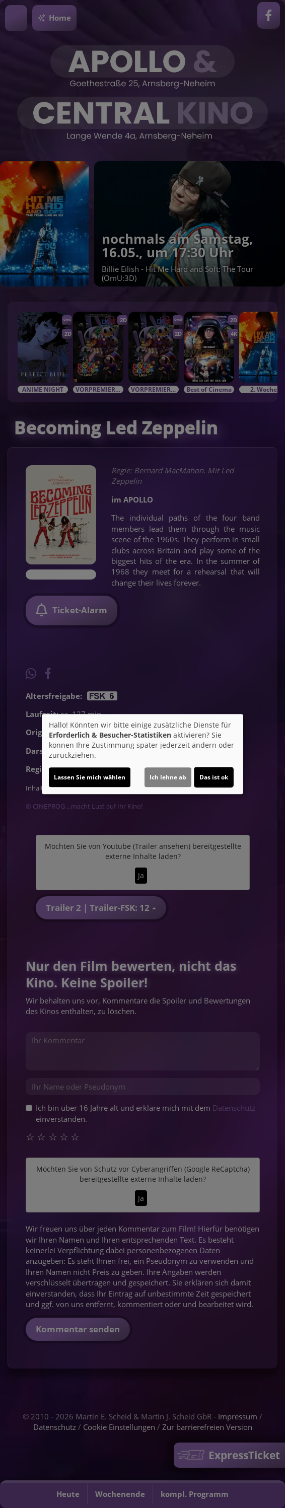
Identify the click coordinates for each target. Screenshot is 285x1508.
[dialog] (142, 754)
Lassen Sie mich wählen (89, 777)
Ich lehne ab (168, 777)
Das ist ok (213, 777)
